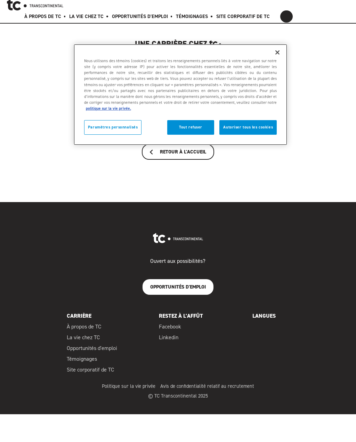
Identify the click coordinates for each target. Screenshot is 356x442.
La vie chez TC (83, 340)
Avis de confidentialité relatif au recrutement (207, 389)
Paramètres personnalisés (113, 127)
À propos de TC (84, 330)
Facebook (170, 330)
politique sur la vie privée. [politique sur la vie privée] (108, 108)
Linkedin (168, 340)
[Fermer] (277, 52)
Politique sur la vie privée (128, 389)
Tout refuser (190, 127)
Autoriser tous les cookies (248, 127)
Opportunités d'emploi (92, 351)
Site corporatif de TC (90, 372)
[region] (180, 94)
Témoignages (82, 362)
